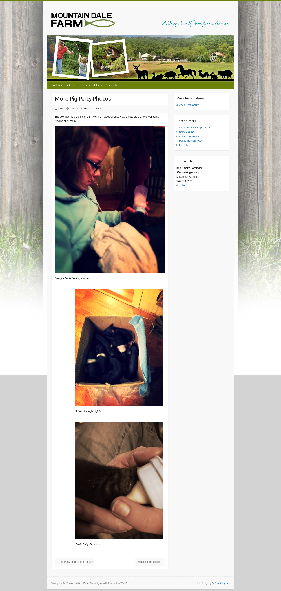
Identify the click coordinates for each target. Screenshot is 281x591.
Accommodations (92, 85)
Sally (60, 108)
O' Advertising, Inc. (221, 583)
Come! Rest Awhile (189, 136)
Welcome (58, 85)
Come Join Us (186, 132)
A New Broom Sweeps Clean (194, 127)
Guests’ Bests (113, 85)
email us (181, 185)
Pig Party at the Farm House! (74, 561)
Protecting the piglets (150, 561)
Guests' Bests (94, 108)
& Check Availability (187, 104)
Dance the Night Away (191, 140)
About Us (72, 85)
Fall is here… (186, 145)
